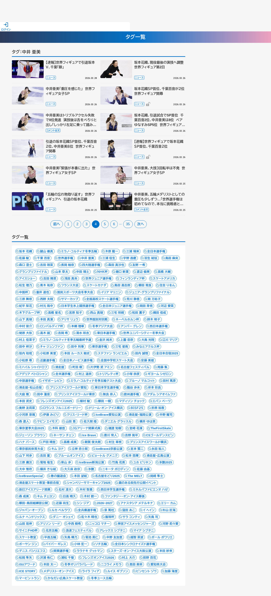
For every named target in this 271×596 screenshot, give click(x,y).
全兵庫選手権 (87, 510)
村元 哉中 (46, 306)
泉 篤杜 (109, 510)
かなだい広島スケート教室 (65, 578)
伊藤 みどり (51, 414)
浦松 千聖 (67, 557)
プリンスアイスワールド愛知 (68, 387)
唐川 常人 (110, 435)
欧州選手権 (131, 394)
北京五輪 (52, 530)
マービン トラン (29, 578)
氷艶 (91, 469)
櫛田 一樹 (104, 401)
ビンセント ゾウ (146, 571)
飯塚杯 (109, 517)
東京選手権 (99, 346)
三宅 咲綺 (117, 312)
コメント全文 (53, 130)
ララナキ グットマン (90, 551)
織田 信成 (159, 312)
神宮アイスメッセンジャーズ (136, 523)
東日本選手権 (106, 333)
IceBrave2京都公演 (109, 448)
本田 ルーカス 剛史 (77, 353)
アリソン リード (50, 523)
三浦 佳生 (108, 258)
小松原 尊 (25, 360)
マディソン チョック (132, 401)
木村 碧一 (90, 496)
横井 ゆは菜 (148, 421)
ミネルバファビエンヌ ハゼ (150, 489)
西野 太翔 (46, 299)
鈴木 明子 (153, 319)
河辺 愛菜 (167, 306)
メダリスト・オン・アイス (58, 571)
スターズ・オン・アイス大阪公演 (131, 551)
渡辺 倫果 (143, 271)
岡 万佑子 (154, 299)
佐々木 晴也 (89, 517)
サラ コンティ (131, 517)
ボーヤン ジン (28, 544)
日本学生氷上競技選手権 (78, 306)
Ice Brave (89, 435)
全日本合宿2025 (167, 353)
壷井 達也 (42, 292)
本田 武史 (25, 401)
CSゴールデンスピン (160, 435)
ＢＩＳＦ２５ (137, 408)
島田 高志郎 (122, 285)
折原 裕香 (158, 408)
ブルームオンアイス (71, 455)
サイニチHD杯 (28, 530)
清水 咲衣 (82, 333)
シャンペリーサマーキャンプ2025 (89, 482)
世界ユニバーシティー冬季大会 (143, 333)
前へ (56, 224)
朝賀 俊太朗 (93, 442)
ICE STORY (27, 571)
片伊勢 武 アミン (101, 367)
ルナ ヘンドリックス (32, 517)
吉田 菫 (45, 455)
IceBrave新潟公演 (91, 462)
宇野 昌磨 (129, 258)
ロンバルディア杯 (51, 326)
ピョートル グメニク (104, 455)
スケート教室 (27, 537)
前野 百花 (149, 557)
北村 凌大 (65, 489)
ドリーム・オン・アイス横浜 (106, 408)
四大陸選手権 (91, 265)
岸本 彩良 (154, 387)
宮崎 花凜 (135, 428)
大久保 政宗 (72, 469)
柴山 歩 (66, 462)
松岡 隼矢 (25, 557)
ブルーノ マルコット (142, 380)
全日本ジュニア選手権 (117, 306)
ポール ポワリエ (162, 537)
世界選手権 (65, 258)
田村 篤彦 (169, 380)
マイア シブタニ (144, 530)
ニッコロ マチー (99, 523)
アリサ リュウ (70, 319)
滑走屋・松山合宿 (30, 387)
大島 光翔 (147, 339)
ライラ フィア (90, 571)
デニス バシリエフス (32, 551)
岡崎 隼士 (156, 476)
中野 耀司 (166, 414)
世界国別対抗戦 (97, 319)
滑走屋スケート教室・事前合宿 (39, 482)
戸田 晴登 (49, 442)
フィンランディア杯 (132, 278)
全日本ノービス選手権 (78, 360)
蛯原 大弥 (25, 333)
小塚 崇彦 (133, 374)
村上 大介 (128, 557)
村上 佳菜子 (27, 339)
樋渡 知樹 (115, 428)
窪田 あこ (128, 510)
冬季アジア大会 (102, 326)
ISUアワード (27, 564)
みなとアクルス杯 (148, 346)
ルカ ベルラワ (60, 510)
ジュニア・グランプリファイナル (149, 292)
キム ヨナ (57, 448)
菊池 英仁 (91, 537)
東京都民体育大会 (31, 448)
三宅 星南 (121, 346)
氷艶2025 (165, 462)
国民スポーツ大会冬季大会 (75, 292)
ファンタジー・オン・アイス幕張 (125, 496)
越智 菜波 (137, 537)
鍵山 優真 (46, 251)
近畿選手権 (47, 360)
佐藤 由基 (143, 469)
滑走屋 (59, 367)
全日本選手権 (156, 251)
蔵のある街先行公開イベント (137, 482)
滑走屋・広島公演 (158, 455)
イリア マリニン (111, 292)
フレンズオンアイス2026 (98, 557)
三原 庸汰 (25, 462)
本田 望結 (80, 476)
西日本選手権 (159, 326)
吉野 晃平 (131, 435)
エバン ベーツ (162, 401)
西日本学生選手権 (113, 489)
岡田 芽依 (146, 306)
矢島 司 (153, 517)
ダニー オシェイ (63, 517)
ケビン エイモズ (47, 421)
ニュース (50, 77)
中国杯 (23, 292)
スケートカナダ (96, 285)
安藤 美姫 (147, 360)
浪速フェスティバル (79, 530)
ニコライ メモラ (111, 564)
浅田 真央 (70, 278)
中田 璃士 (82, 271)
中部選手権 (26, 380)
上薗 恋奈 (126, 339)
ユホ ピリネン (142, 462)
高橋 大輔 (164, 271)
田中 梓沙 (25, 346)
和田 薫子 (138, 312)
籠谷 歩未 (133, 387)
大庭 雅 (24, 394)
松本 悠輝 (132, 455)
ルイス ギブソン (117, 571)
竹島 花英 (118, 462)
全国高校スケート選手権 (102, 299)
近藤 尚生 (62, 503)
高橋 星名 (54, 312)
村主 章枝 (115, 442)
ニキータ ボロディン (115, 469)
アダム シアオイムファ (161, 394)
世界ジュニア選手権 (98, 278)
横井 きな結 (48, 469)
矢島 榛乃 (70, 537)
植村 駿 (85, 401)
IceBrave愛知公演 (108, 414)
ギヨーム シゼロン (159, 374)
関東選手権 (61, 551)
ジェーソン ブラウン (32, 435)
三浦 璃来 (132, 251)
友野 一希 (138, 265)
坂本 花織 (25, 251)
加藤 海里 (171, 571)
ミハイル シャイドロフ (33, 367)
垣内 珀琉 (25, 353)
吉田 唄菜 (46, 265)
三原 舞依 (25, 299)
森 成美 (24, 496)
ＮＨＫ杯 (102, 271)
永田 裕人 (158, 448)
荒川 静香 (133, 299)
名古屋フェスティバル (134, 367)
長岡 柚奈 (67, 265)
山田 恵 (71, 421)
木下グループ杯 (29, 312)
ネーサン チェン (63, 435)
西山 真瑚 (96, 312)
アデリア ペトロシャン (33, 374)
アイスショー (27, 278)
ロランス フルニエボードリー (62, 408)
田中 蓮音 (43, 394)
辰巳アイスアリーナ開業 (35, 489)
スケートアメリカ (164, 278)
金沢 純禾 (105, 339)
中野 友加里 (114, 537)
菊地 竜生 (46, 462)
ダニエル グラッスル (118, 421)
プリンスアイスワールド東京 (76, 394)
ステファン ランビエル (112, 353)
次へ (140, 224)
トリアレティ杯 (109, 374)
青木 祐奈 (46, 285)
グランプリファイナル (33, 271)
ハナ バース (27, 442)
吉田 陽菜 (50, 278)
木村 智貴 (86, 489)
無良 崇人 (109, 394)
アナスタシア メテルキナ (136, 503)
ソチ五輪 (101, 544)
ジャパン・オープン (31, 510)
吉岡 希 (63, 333)
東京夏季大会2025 (31, 428)
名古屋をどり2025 (107, 476)
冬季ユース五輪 (101, 578)
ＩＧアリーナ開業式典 (86, 428)
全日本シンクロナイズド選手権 (135, 544)
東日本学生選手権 (107, 387)
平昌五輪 (50, 537)
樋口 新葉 (122, 271)
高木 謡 (45, 333)
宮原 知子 (75, 312)
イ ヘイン (149, 510)
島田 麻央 (171, 258)
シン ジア (83, 503)
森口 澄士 (25, 265)
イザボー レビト (52, 380)
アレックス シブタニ (113, 530)
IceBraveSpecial (31, 476)
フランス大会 (70, 285)
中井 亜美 (87, 258)
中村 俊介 (25, 326)
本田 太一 (50, 564)
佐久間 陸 (90, 421)
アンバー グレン (131, 326)
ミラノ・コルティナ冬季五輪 (79, 251)
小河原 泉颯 (27, 414)
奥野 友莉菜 (27, 408)
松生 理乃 (25, 285)
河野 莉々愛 (170, 523)
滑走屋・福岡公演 (140, 414)
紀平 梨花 (25, 306)
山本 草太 (61, 271)
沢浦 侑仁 (46, 557)
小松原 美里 (48, 353)
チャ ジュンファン (51, 346)
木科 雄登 (58, 428)
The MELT (135, 476)
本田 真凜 (46, 319)
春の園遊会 (58, 476)
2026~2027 (104, 503)
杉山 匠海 (169, 510)
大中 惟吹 (25, 469)
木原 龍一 (111, 251)
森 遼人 (24, 421)
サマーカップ (69, 299)
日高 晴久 (69, 496)
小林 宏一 (80, 544)
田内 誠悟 (141, 353)
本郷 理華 (77, 326)
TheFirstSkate (161, 428)
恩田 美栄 (136, 564)
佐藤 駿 (24, 258)
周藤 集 (162, 367)
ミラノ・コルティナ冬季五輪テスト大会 (96, 380)
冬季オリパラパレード (78, 564)
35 (128, 224)
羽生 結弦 (150, 258)
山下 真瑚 (25, 319)
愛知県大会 (158, 564)
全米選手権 (63, 374)
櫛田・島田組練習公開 (33, 503)
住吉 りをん (167, 285)
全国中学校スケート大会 (117, 360)
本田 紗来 (165, 551)
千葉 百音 (43, 258)
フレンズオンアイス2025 (56, 401)
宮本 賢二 (137, 448)
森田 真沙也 (116, 265)
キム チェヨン (46, 496)
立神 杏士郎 (80, 448)
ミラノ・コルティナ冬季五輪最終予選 (67, 339)
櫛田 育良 (145, 285)
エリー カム (168, 503)
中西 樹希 (74, 523)
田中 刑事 (77, 346)
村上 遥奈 (85, 374)
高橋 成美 (70, 442)
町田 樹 (77, 367)
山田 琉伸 (25, 523)
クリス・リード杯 (77, 414)
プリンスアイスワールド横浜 (148, 442)
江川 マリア (170, 339)
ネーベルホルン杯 (127, 319)
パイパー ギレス (55, 544)
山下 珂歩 (25, 455)
